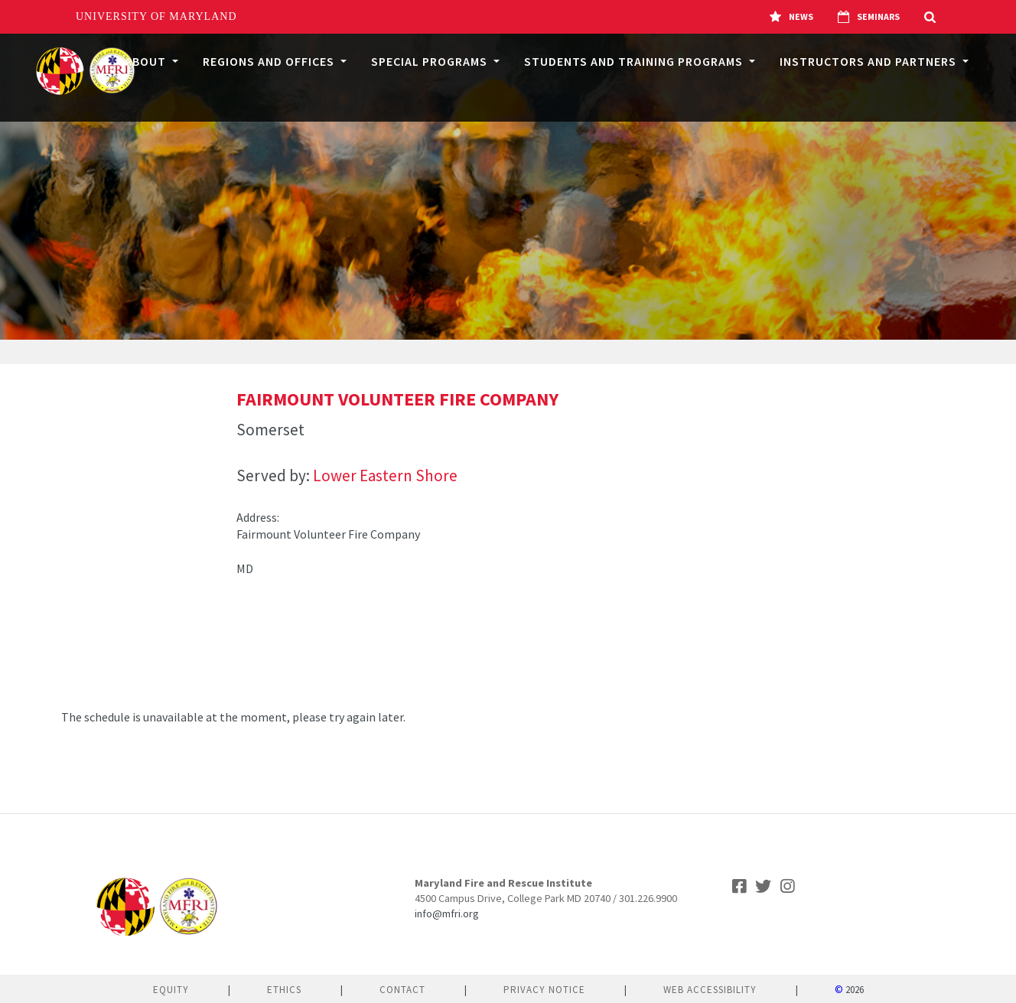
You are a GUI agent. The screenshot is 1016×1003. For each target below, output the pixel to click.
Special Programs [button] (430, 61)
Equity (171, 989)
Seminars (869, 17)
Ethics (284, 989)
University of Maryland (156, 16)
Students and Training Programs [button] (635, 61)
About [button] (147, 61)
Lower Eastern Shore (385, 475)
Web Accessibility (710, 989)
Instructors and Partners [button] (869, 61)
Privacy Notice (544, 989)
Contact (402, 989)
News (791, 17)
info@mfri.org (447, 913)
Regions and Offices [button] (270, 61)
